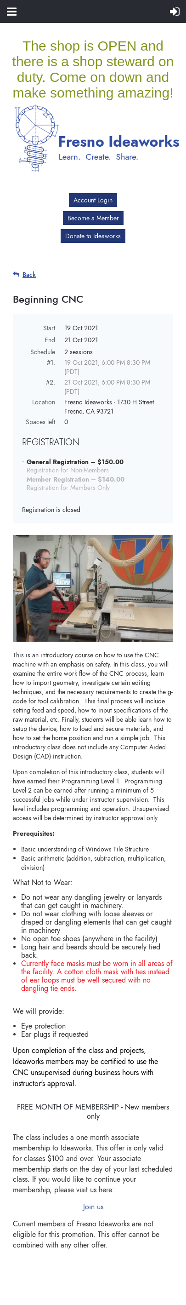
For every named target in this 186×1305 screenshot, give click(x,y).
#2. (50, 382)
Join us (93, 1207)
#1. (51, 362)
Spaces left (40, 421)
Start (49, 328)
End (50, 340)
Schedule (42, 351)
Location (43, 402)
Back (29, 274)
